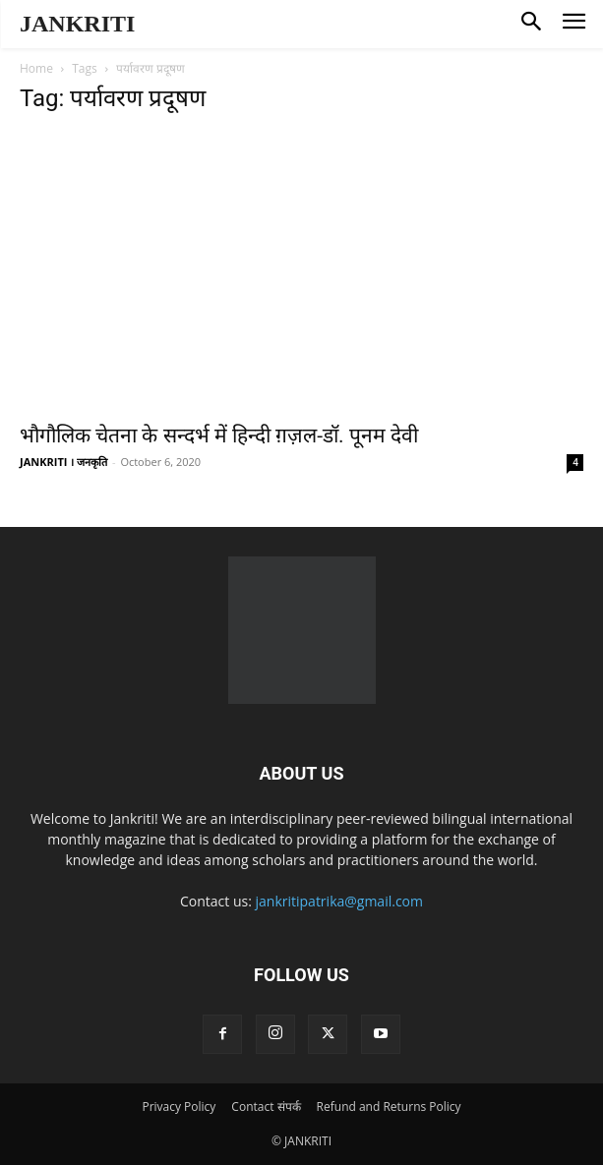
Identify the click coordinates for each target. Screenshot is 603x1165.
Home (36, 68)
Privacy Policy (178, 1106)
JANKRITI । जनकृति (63, 461)
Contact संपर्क (265, 1106)
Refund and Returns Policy (389, 1106)
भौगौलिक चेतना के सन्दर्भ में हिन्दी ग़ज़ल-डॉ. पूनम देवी (219, 435)
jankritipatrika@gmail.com (340, 901)
